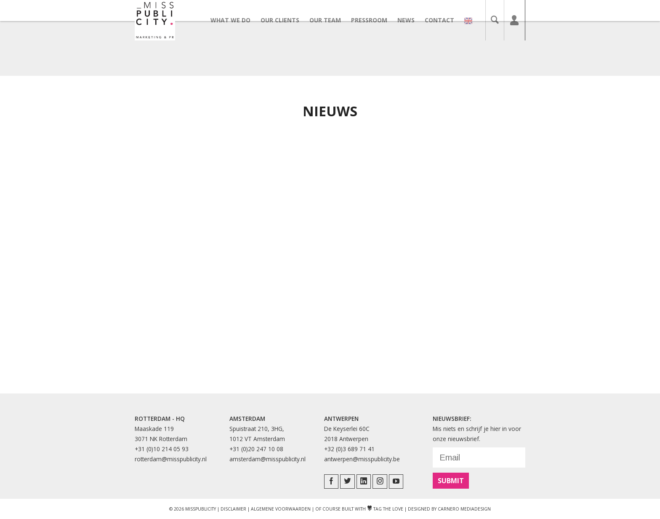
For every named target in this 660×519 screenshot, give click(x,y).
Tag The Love (385, 509)
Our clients (285, 20)
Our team (330, 20)
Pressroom (374, 20)
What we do (235, 20)
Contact (444, 20)
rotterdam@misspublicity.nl (171, 459)
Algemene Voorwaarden (281, 509)
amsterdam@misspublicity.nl (267, 459)
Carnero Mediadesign (464, 509)
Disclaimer (233, 509)
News (411, 20)
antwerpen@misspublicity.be (362, 459)
